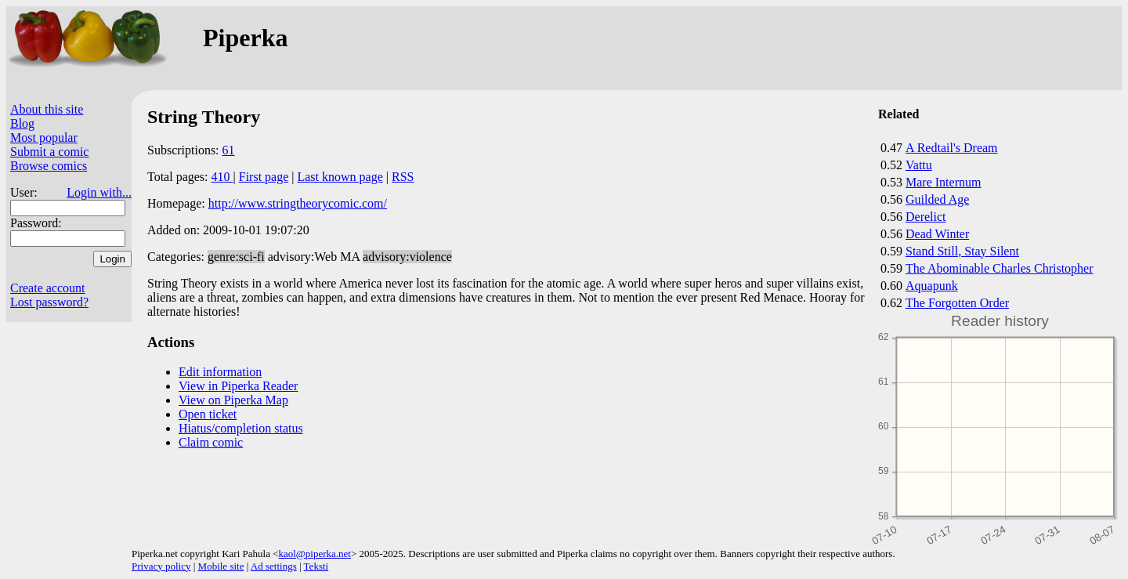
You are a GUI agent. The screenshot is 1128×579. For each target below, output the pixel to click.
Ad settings (274, 566)
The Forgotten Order (957, 302)
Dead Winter (937, 234)
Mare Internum (943, 182)
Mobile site (221, 566)
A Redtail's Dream (952, 147)
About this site (46, 109)
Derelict (926, 216)
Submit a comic (49, 151)
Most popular (44, 137)
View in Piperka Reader (238, 386)
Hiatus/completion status (241, 428)
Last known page (339, 176)
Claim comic (211, 442)
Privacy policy (161, 566)
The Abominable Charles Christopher (1000, 268)
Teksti (316, 566)
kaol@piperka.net (314, 553)
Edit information (220, 371)
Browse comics (48, 165)
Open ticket (208, 414)
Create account (47, 288)
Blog (22, 123)
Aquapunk (932, 285)
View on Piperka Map (233, 400)
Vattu (919, 165)
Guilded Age (937, 199)
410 (222, 176)
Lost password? (49, 302)
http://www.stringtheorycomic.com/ (297, 203)
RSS (403, 176)
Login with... (99, 192)
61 (228, 150)
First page (264, 176)
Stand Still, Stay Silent (962, 251)
